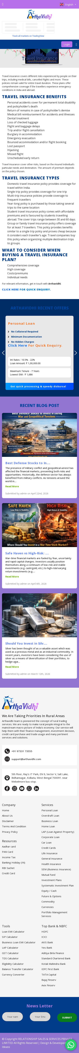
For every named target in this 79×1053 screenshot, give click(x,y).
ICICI (44, 936)
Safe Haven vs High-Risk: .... (27, 553)
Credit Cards (49, 847)
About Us (7, 815)
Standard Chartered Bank (56, 958)
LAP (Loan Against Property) (58, 831)
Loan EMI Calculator (13, 931)
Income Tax (9, 857)
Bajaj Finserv (49, 979)
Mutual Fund (48, 874)
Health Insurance (51, 864)
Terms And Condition (14, 826)
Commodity (48, 901)
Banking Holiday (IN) (13, 862)
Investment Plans (52, 880)
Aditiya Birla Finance (53, 953)
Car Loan (47, 842)
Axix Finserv (48, 985)
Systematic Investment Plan (58, 885)
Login (67, 44)
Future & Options (51, 896)
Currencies (48, 907)
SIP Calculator (10, 936)
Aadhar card (9, 846)
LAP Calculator (10, 947)
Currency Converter (13, 974)
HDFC (45, 931)
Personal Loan (50, 810)
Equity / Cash (49, 890)
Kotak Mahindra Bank (54, 963)
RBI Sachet (8, 868)
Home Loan (48, 826)
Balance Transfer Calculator (17, 969)
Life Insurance (50, 853)
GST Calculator (10, 953)
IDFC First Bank (50, 969)
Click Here (10, 289)
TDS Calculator (10, 958)
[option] (40, 353)
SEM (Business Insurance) (56, 869)
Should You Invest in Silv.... (26, 643)
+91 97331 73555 (22, 751)
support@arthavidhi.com (26, 759)
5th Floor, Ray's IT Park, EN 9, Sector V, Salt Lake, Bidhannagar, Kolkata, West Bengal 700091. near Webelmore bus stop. (40, 777)
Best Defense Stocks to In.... (27, 463)
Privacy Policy (10, 831)
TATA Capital (49, 974)
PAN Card (7, 851)
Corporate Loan (51, 837)
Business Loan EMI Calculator (19, 942)
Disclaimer (8, 821)
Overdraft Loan (50, 815)
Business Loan (50, 821)
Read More (12, 486)
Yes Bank (47, 947)
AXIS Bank (47, 942)
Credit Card (8, 873)
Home (5, 810)
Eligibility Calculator (13, 963)
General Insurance (52, 858)
